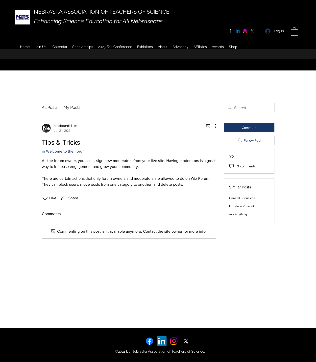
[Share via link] (69, 198)
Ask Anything (238, 214)
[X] (252, 31)
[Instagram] (245, 31)
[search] (249, 107)
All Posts (50, 107)
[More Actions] (213, 126)
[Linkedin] (237, 31)
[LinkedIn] (162, 341)
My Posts (72, 107)
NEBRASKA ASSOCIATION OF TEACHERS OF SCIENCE (101, 11)
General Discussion (242, 198)
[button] (162, 47)
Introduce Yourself (241, 206)
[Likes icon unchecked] (45, 198)
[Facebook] (230, 31)
